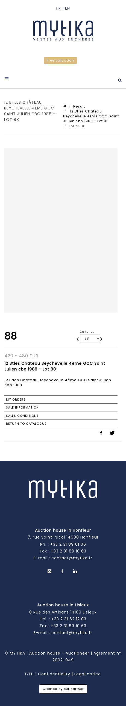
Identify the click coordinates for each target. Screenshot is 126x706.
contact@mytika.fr (71, 558)
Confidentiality (54, 674)
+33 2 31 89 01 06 (68, 544)
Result (79, 106)
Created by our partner (63, 689)
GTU (29, 674)
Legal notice (87, 674)
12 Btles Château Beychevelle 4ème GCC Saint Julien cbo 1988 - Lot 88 (91, 116)
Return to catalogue (26, 423)
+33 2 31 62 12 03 (68, 619)
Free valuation (60, 60)
